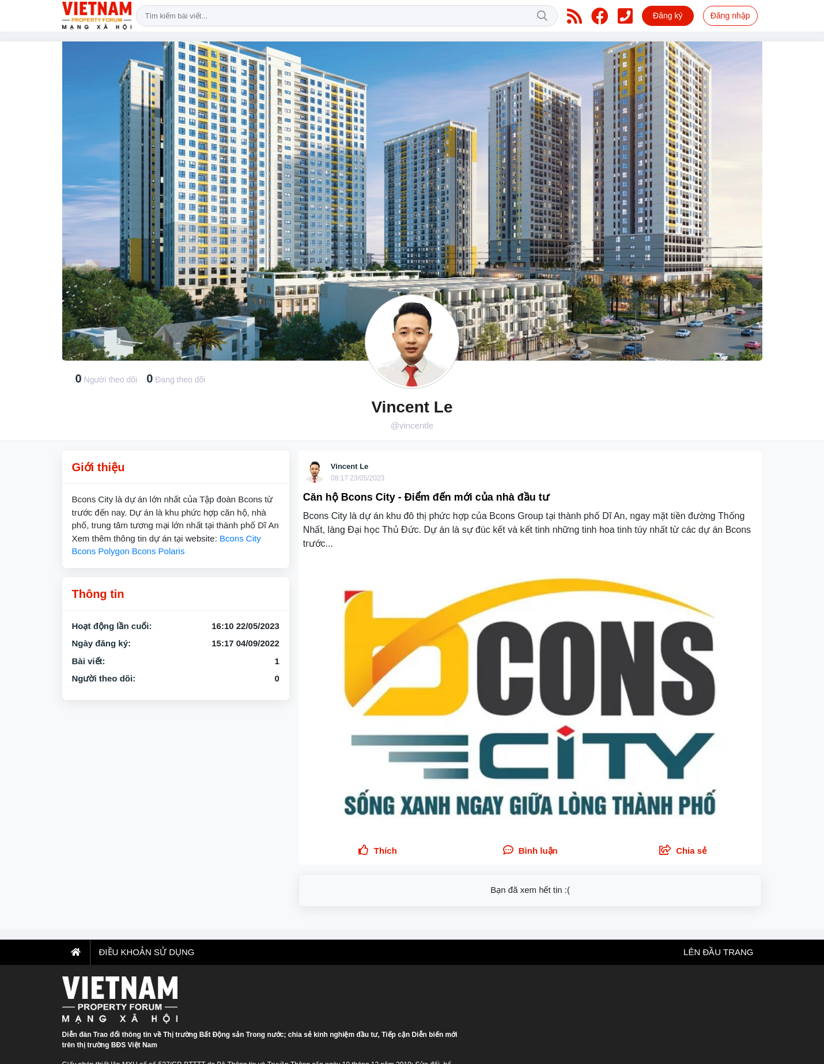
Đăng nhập (730, 15)
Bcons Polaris (158, 551)
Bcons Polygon (101, 551)
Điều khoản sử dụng (147, 952)
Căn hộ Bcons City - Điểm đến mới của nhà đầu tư (426, 497)
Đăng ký (667, 15)
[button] (683, 851)
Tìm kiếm (542, 16)
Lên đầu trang (717, 952)
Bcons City (240, 538)
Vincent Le (350, 466)
